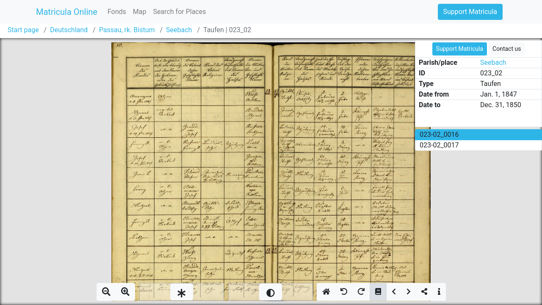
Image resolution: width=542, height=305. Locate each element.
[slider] (181, 292)
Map (140, 12)
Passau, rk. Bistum (127, 30)
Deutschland (69, 30)
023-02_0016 (439, 134)
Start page (23, 30)
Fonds (117, 12)
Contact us (506, 48)
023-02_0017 (439, 145)
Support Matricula (470, 12)
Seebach (179, 30)
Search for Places (179, 12)
